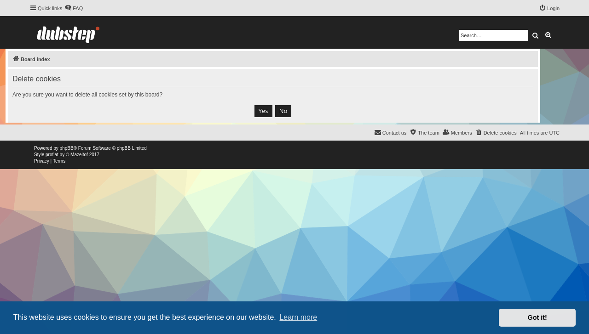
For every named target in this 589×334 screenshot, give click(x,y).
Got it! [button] (537, 317)
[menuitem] (73, 8)
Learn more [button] (298, 317)
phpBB (67, 148)
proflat (52, 154)
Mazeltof (79, 154)
